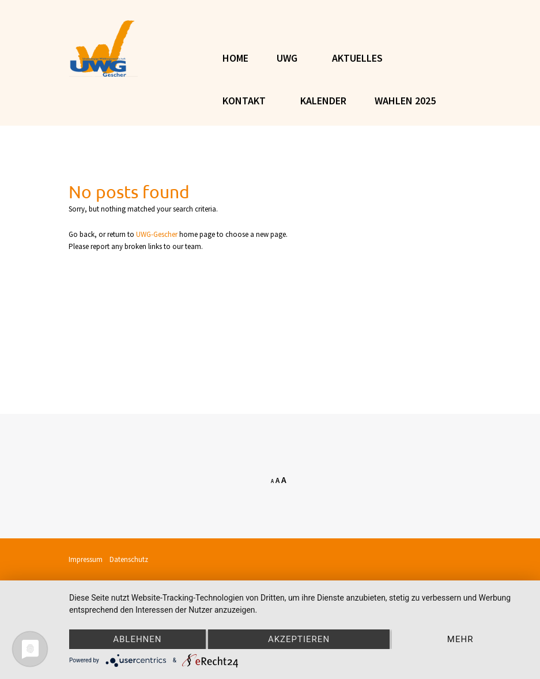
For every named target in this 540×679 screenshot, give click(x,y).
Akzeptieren (299, 639)
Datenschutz (128, 559)
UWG (287, 58)
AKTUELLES (357, 58)
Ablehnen (137, 639)
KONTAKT (244, 100)
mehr (460, 639)
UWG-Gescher (157, 234)
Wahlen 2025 (405, 100)
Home (235, 58)
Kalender (323, 100)
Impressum (88, 559)
